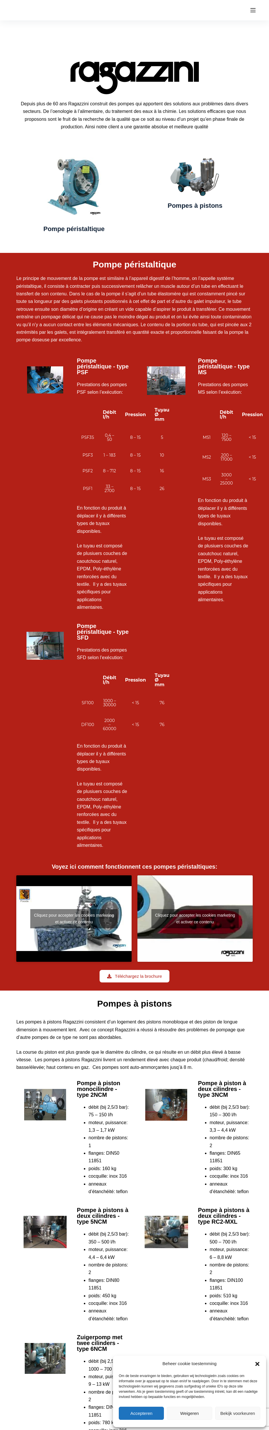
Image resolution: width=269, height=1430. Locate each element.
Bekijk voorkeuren (237, 1413)
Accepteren (141, 1413)
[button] (257, 1364)
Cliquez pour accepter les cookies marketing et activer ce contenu (74, 918)
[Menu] (253, 10)
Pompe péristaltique (74, 229)
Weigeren (189, 1413)
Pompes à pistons (195, 205)
